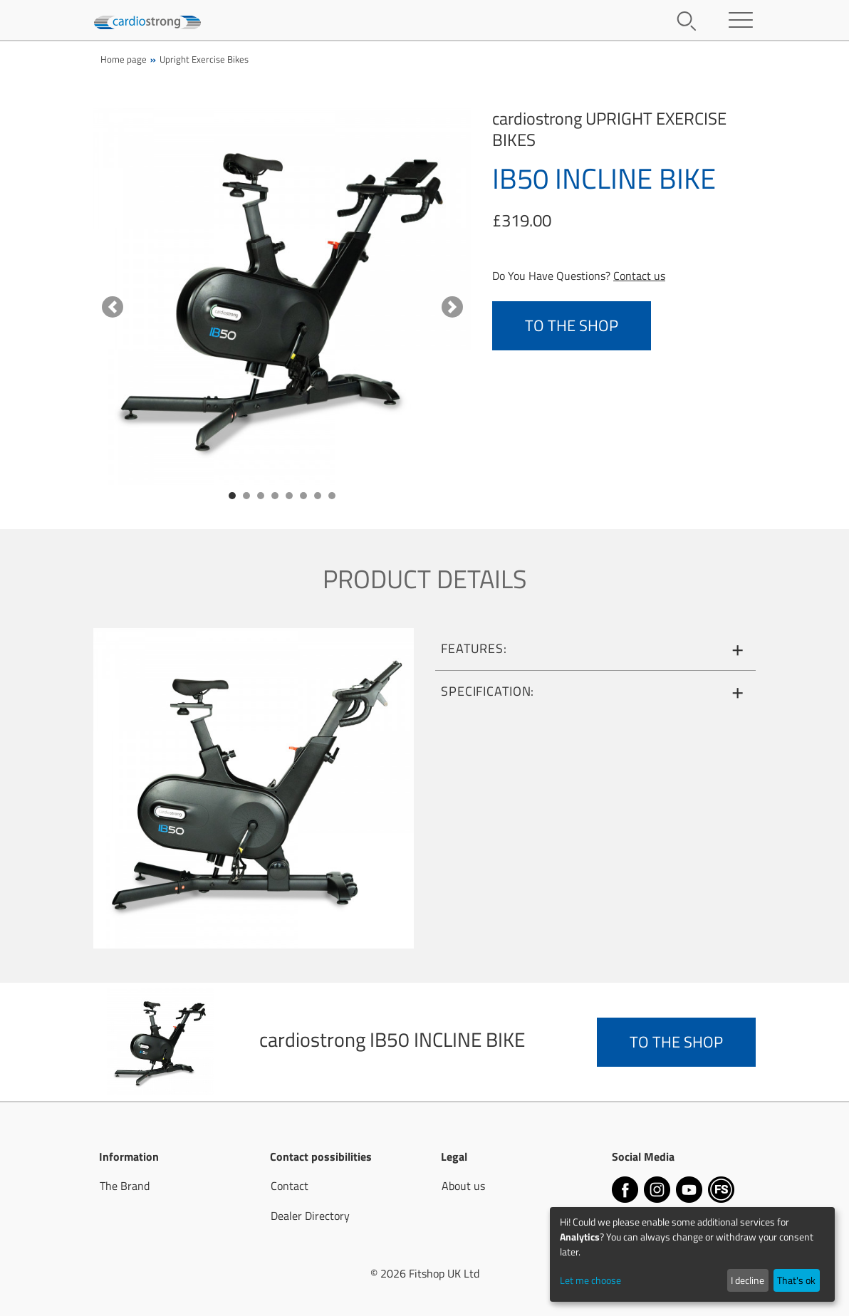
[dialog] (692, 1254)
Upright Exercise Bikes (204, 59)
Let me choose (590, 1280)
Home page (123, 59)
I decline (747, 1280)
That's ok (796, 1280)
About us (463, 1185)
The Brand (125, 1185)
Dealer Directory (310, 1215)
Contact (289, 1185)
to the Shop (571, 325)
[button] (112, 307)
